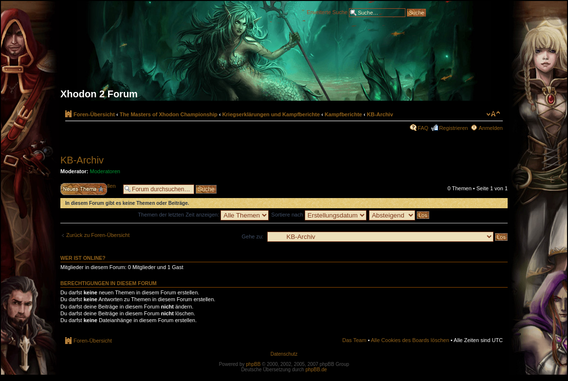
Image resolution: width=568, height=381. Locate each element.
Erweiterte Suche (327, 12)
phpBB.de (316, 369)
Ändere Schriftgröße (493, 113)
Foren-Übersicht (94, 114)
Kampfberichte (343, 114)
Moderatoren (105, 171)
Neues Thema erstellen (89, 189)
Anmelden (490, 128)
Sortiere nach (318, 215)
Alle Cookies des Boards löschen (410, 340)
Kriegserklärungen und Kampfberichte (271, 114)
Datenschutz (284, 354)
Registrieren (453, 128)
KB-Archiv (380, 114)
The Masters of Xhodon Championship (169, 114)
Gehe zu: (252, 236)
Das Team (354, 340)
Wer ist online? (83, 258)
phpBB (253, 364)
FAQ (423, 128)
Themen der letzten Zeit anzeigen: (203, 215)
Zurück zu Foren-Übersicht (97, 235)
